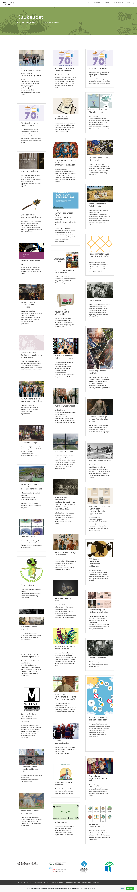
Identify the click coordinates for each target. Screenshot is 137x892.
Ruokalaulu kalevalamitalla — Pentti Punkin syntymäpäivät (65, 697)
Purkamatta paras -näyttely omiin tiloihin (99, 611)
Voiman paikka (61, 823)
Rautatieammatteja (97, 658)
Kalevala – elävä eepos (30, 261)
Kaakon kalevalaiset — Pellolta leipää (99, 205)
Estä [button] (122, 888)
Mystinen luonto (28, 537)
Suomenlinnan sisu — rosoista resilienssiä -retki (30, 769)
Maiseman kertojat (29, 443)
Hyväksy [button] (130, 888)
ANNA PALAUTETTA (57, 884)
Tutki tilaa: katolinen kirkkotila (64, 784)
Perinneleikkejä (27, 586)
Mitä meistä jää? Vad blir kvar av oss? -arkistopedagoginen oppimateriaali (100, 511)
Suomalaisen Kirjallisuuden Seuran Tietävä (98, 779)
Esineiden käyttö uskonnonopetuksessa (31, 216)
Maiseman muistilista (64, 452)
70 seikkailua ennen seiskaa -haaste (29, 125)
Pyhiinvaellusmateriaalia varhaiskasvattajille (65, 648)
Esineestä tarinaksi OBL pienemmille (99, 159)
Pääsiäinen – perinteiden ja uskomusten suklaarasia (95, 563)
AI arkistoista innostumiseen (61, 118)
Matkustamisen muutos (100, 461)
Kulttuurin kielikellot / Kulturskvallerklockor (64, 357)
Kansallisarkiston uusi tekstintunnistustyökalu (99, 257)
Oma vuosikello (118, 4)
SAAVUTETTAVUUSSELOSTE (91, 884)
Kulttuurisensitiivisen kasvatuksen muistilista (31, 400)
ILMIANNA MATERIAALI (41, 884)
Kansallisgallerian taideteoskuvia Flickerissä (28, 305)
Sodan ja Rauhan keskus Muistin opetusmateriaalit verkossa (29, 718)
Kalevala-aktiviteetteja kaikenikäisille (64, 272)
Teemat (107, 4)
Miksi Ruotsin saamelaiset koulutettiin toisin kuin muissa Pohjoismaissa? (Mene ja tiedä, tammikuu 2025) (65, 504)
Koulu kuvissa (95, 301)
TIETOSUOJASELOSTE (73, 884)
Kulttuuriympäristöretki (65, 406)
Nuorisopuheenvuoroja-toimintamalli (65, 554)
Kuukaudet (97, 4)
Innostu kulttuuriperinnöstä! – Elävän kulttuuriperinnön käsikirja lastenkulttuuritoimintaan (65, 218)
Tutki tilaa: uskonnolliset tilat (97, 826)
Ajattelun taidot (96, 113)
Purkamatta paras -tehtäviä (29, 628)
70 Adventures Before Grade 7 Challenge (64, 70)
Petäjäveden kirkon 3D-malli (65, 600)
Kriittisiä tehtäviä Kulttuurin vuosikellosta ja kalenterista (31, 355)
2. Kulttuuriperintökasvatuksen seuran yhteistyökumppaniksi (31, 72)
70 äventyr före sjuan (98, 69)
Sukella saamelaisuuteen (62, 742)
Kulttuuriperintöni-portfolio (97, 372)
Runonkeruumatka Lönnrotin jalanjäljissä (30, 656)
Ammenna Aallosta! (29, 172)
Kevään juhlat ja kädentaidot (62, 313)
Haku (128, 4)
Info (88, 4)
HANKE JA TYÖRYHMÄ (24, 884)
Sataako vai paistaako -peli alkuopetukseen (99, 719)
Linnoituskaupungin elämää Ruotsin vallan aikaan (99, 419)
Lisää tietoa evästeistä (87, 888)
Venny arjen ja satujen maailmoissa (31, 812)
